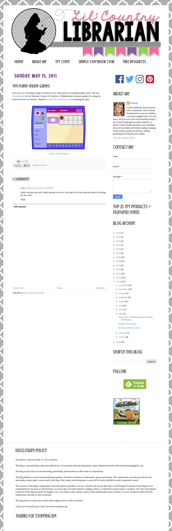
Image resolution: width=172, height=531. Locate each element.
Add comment (19, 206)
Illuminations (18, 96)
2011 (118, 281)
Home (19, 61)
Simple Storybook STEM (96, 61)
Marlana (134, 103)
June (121, 309)
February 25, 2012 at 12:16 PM (40, 188)
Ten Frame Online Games (129, 328)
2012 (118, 277)
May (121, 314)
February (123, 333)
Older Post (100, 288)
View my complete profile (124, 138)
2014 (118, 269)
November (123, 289)
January (122, 337)
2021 (118, 253)
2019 (118, 261)
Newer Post (18, 288)
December (123, 285)
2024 (118, 241)
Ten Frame (43, 165)
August (122, 301)
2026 (118, 233)
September (123, 297)
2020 (118, 257)
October (122, 293)
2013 (118, 273)
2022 (118, 249)
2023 (118, 245)
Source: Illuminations (59, 153)
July (121, 305)
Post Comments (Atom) (34, 293)
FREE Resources (134, 61)
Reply (23, 199)
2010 (118, 342)
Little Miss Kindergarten (59, 99)
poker (23, 188)
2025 (118, 237)
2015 (118, 265)
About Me (39, 61)
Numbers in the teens (127, 324)
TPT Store (62, 61)
